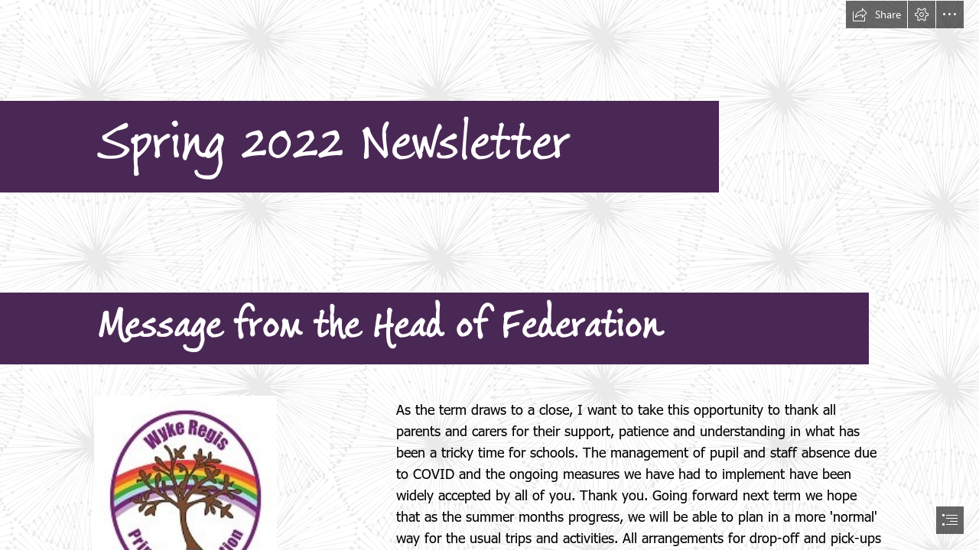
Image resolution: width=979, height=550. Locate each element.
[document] (489, 275)
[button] (876, 14)
